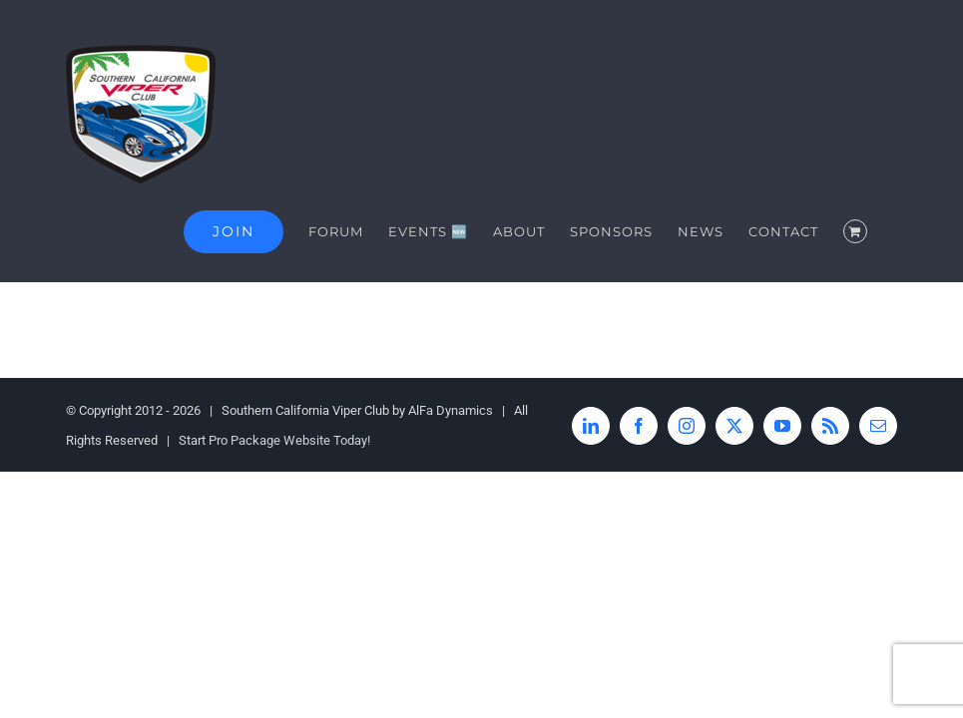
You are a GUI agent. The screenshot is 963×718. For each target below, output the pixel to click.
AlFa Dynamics (450, 410)
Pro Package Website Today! (289, 440)
